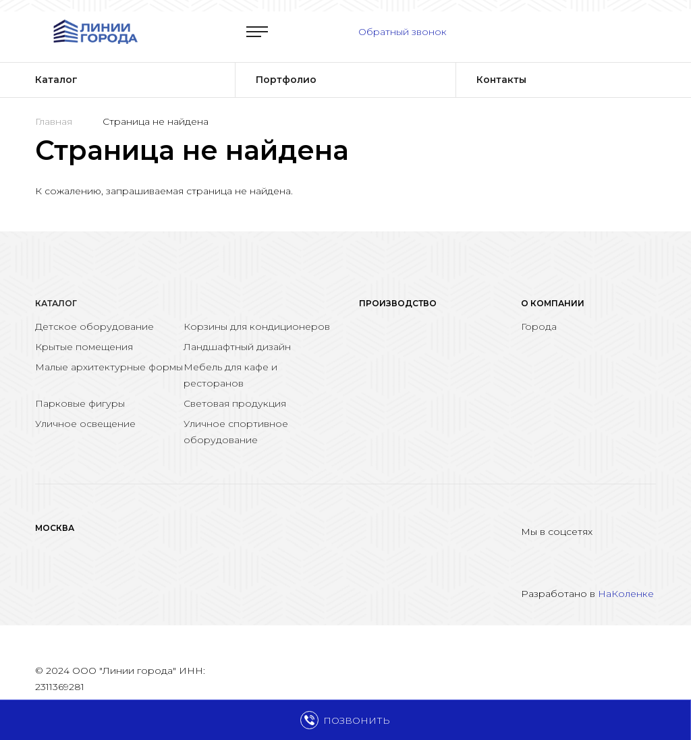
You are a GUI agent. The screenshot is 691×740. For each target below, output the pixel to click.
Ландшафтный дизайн (237, 347)
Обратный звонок (402, 32)
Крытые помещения (84, 347)
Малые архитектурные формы (109, 367)
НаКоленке (626, 594)
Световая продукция (235, 403)
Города (539, 326)
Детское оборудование (94, 326)
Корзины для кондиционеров (257, 326)
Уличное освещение (85, 424)
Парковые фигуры (80, 403)
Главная (53, 121)
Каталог (56, 303)
